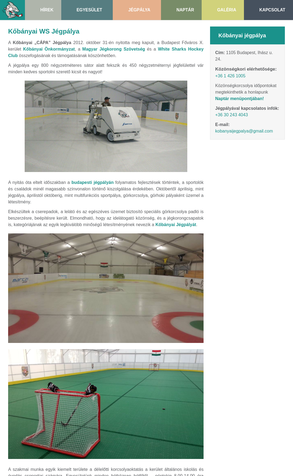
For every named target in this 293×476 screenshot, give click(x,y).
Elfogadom (13, 110)
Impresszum (226, 278)
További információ (19, 119)
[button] (21, 122)
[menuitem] (39, 127)
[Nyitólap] (34, 93)
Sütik (286, 278)
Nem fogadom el (40, 110)
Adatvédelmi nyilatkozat (259, 278)
